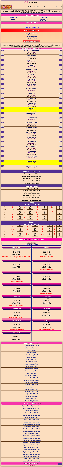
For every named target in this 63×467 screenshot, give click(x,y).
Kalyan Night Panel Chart (31, 454)
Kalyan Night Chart (31, 394)
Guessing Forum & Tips (31, 174)
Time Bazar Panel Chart (31, 419)
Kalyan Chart (31, 373)
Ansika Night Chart (31, 389)
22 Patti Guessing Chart (31, 188)
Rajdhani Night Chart (31, 391)
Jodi (2, 50)
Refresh (60, 463)
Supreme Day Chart (31, 371)
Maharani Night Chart (31, 401)
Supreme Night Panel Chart (31, 445)
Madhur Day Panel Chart (31, 422)
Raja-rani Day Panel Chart (31, 424)
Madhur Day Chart (31, 362)
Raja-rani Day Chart (31, 364)
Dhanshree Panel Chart (31, 410)
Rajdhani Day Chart (31, 368)
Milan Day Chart (31, 366)
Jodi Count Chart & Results (31, 193)
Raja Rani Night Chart (31, 396)
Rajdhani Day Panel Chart (31, 429)
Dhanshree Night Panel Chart (31, 440)
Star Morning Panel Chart (31, 415)
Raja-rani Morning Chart (31, 345)
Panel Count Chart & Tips (31, 195)
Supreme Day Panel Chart (31, 431)
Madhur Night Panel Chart (31, 442)
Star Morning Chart (31, 355)
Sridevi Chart (31, 352)
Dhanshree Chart (31, 350)
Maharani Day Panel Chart (31, 436)
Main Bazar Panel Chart (31, 458)
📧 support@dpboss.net (31, 27)
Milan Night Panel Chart (31, 447)
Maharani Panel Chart (31, 417)
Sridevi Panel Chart (31, 413)
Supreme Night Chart (31, 384)
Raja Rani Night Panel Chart (31, 456)
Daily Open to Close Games (31, 178)
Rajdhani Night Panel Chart (31, 452)
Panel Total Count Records (31, 198)
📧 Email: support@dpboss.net (31, 41)
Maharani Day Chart (31, 375)
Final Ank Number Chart (31, 183)
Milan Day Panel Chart (31, 426)
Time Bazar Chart (31, 359)
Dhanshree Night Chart (31, 380)
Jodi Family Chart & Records (31, 200)
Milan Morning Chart (31, 348)
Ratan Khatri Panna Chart (31, 181)
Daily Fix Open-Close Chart (31, 190)
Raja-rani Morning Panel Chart (31, 406)
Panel (60, 50)
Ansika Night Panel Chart (31, 449)
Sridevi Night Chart (31, 378)
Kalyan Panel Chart (31, 433)
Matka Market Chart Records (31, 176)
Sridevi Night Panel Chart (31, 438)
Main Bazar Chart (31, 398)
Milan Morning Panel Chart (31, 408)
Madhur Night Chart (31, 382)
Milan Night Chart (31, 387)
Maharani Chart (31, 357)
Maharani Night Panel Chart (31, 461)
